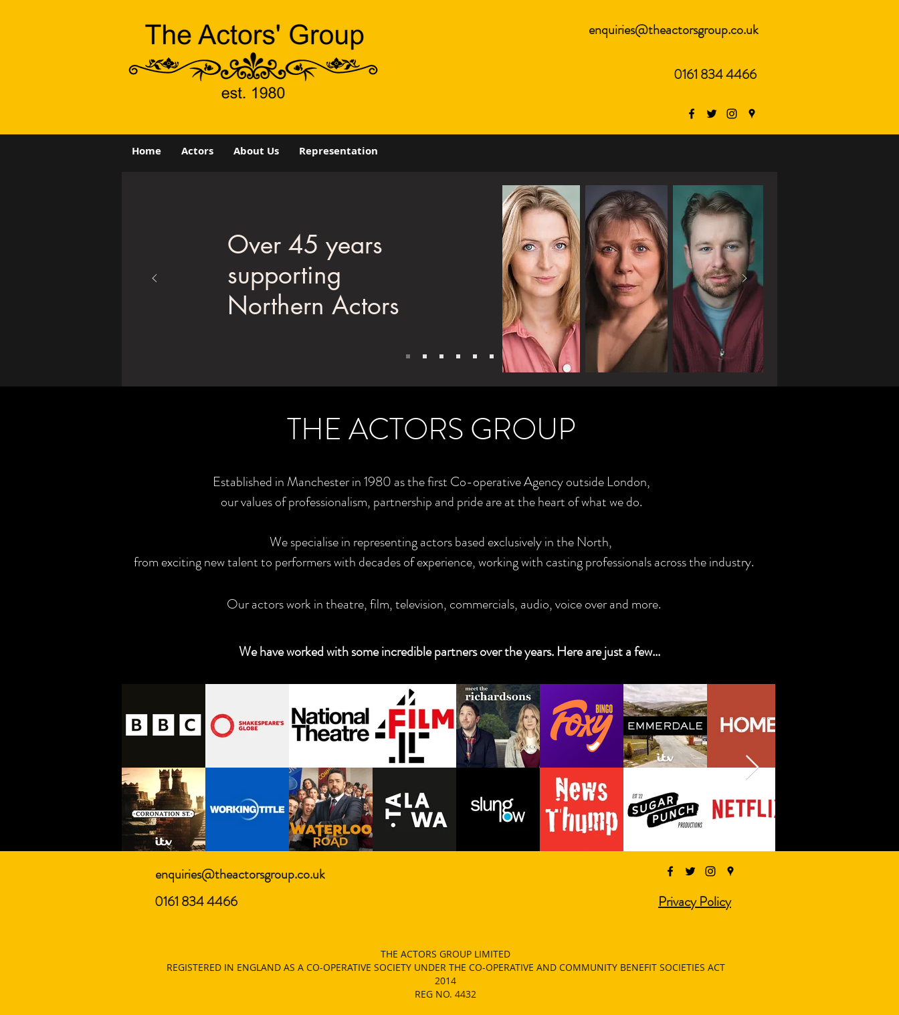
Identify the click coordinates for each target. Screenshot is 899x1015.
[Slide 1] (408, 356)
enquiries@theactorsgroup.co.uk (674, 29)
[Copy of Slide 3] (458, 356)
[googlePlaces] (752, 113)
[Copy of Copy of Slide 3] (492, 356)
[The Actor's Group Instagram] (731, 113)
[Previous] (154, 279)
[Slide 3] (425, 356)
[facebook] (691, 113)
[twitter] (711, 113)
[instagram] (710, 871)
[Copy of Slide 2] (441, 356)
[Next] (744, 279)
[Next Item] (752, 768)
